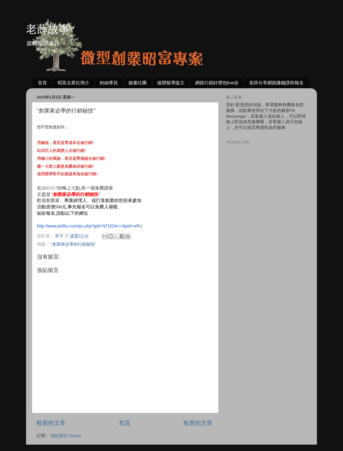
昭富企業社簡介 (73, 82)
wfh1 (89, 226)
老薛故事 (48, 29)
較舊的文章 (198, 423)
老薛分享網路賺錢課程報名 (276, 82)
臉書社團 (137, 82)
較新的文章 (51, 423)
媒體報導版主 (171, 82)
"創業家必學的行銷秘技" (73, 244)
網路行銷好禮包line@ (217, 82)
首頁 (42, 82)
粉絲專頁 (109, 82)
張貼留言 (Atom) (66, 435)
